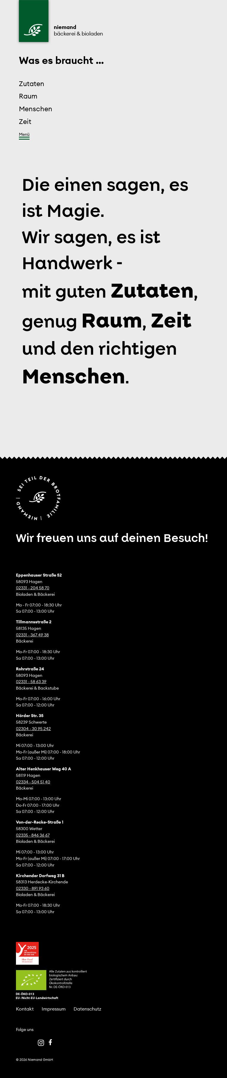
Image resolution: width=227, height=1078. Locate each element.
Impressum (54, 1009)
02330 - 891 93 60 (32, 888)
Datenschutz (87, 1009)
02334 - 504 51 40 (33, 782)
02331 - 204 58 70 (32, 587)
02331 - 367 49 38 (32, 635)
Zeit (25, 121)
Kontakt (25, 1009)
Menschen (35, 108)
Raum (28, 96)
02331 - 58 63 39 (31, 681)
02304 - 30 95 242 (33, 728)
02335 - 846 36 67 (33, 835)
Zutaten (31, 83)
